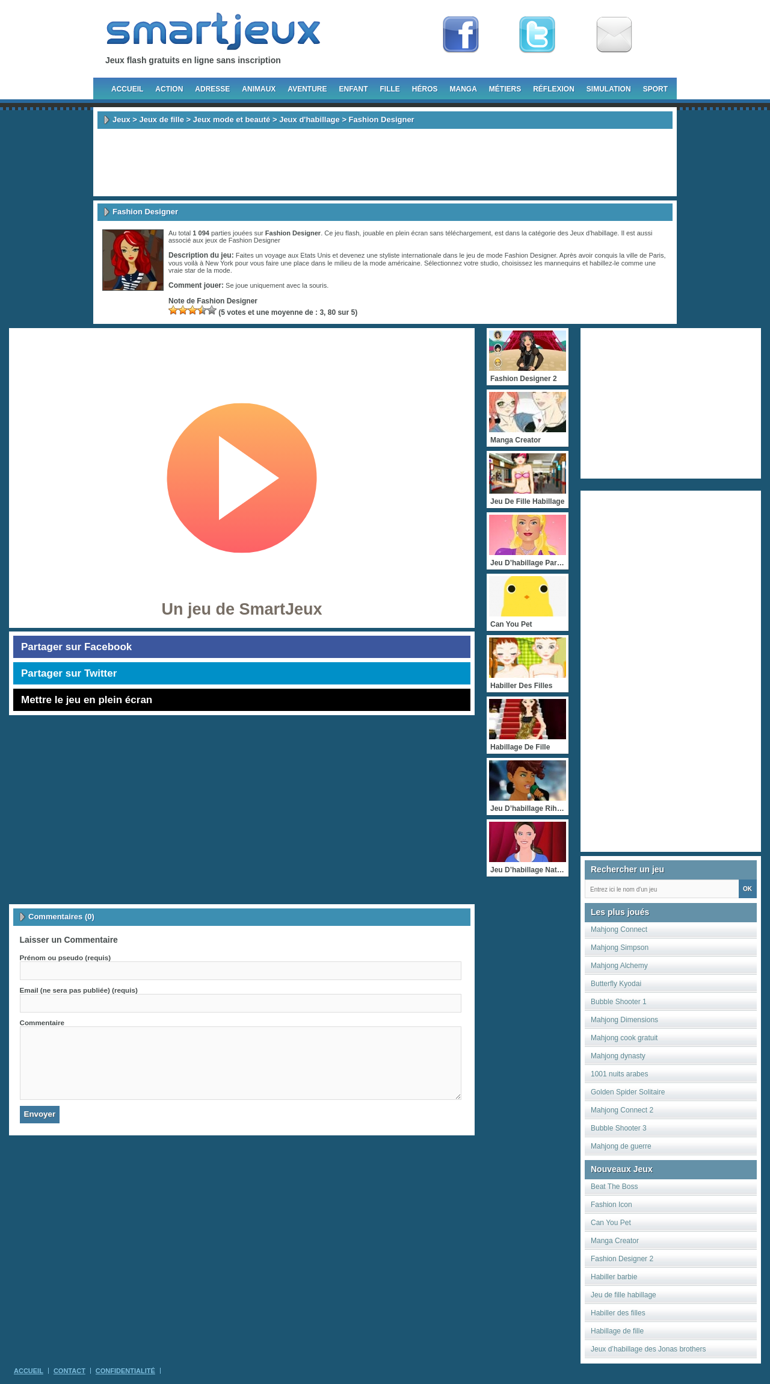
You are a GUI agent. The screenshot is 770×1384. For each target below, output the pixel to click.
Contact (69, 1370)
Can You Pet (611, 1222)
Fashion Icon (611, 1204)
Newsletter (614, 35)
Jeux (121, 119)
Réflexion (553, 89)
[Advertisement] (385, 162)
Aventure (307, 89)
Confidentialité (125, 1371)
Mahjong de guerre (621, 1146)
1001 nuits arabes (619, 1074)
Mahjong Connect (619, 929)
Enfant (353, 89)
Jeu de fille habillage (623, 1295)
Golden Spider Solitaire (628, 1092)
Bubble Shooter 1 (619, 1002)
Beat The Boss (614, 1186)
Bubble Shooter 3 (619, 1128)
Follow (537, 35)
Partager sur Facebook (76, 647)
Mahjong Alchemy (619, 965)
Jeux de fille (161, 119)
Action (169, 89)
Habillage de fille (617, 1331)
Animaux (259, 89)
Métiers (505, 89)
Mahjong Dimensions (624, 1020)
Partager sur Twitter (69, 673)
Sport (655, 89)
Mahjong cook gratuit (624, 1038)
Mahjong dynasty (618, 1056)
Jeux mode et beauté (232, 119)
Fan (461, 35)
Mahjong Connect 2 (622, 1110)
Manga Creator (615, 1241)
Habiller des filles (618, 1313)
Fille (389, 89)
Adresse (212, 89)
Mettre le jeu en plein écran (86, 700)
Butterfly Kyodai (616, 983)
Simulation (609, 89)
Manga (463, 89)
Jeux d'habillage (309, 119)
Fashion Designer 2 (622, 1259)
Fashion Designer (254, 240)
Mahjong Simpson (619, 947)
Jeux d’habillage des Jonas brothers (648, 1349)
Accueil (127, 89)
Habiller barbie (614, 1277)
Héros (425, 89)
